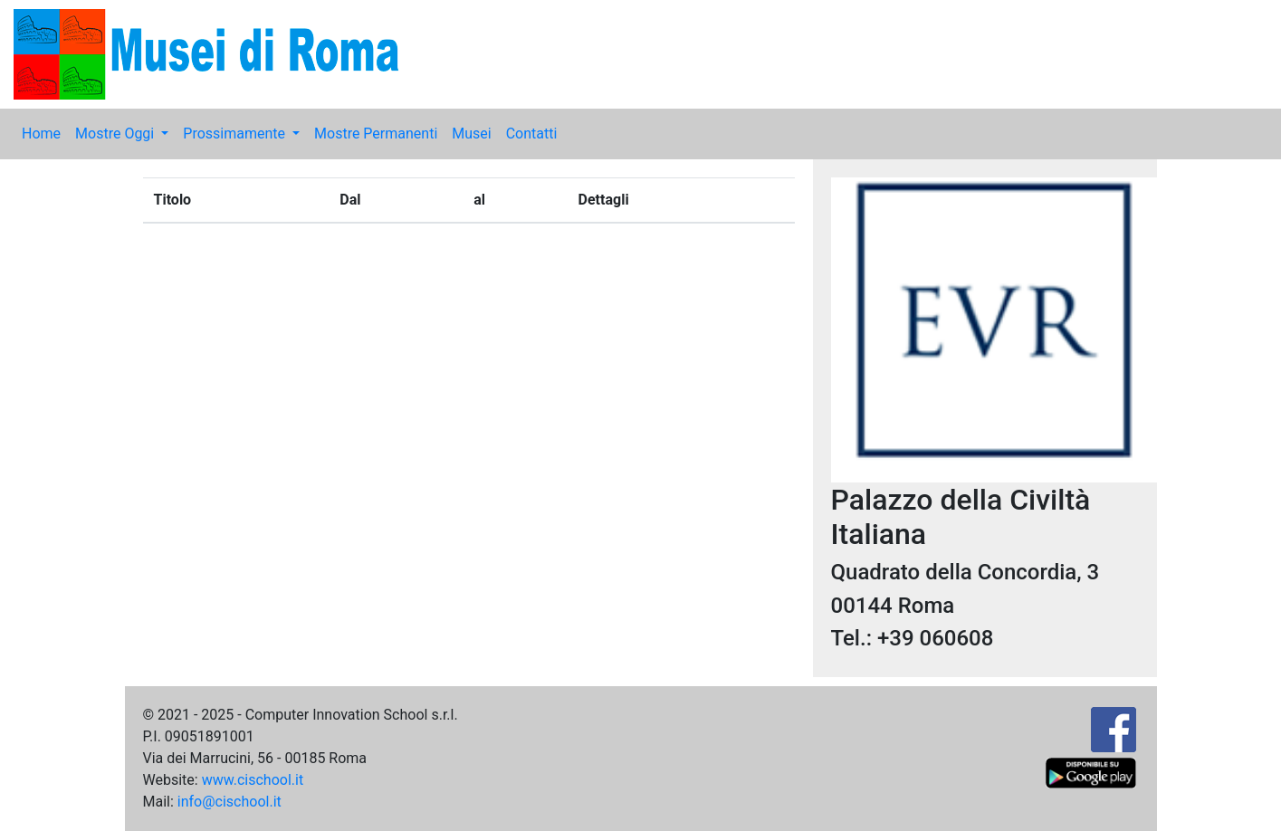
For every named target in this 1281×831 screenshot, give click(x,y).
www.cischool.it (253, 779)
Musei (471, 133)
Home (41, 133)
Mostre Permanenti (375, 133)
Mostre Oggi (116, 133)
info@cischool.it (229, 801)
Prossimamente (236, 133)
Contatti (532, 133)
